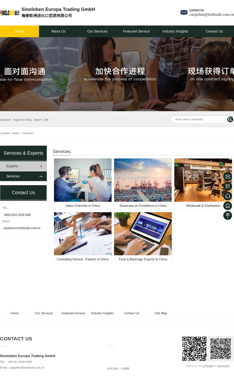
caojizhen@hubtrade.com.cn (27, 367)
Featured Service (136, 31)
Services (28, 133)
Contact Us (214, 31)
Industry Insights (175, 31)
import (37, 119)
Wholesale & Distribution (203, 205)
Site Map (161, 313)
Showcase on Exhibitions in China (143, 205)
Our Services (97, 31)
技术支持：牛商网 (118, 368)
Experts (12, 166)
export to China (22, 119)
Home (19, 31)
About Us (58, 31)
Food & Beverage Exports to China (143, 259)
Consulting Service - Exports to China (83, 259)
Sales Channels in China (83, 205)
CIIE (46, 119)
